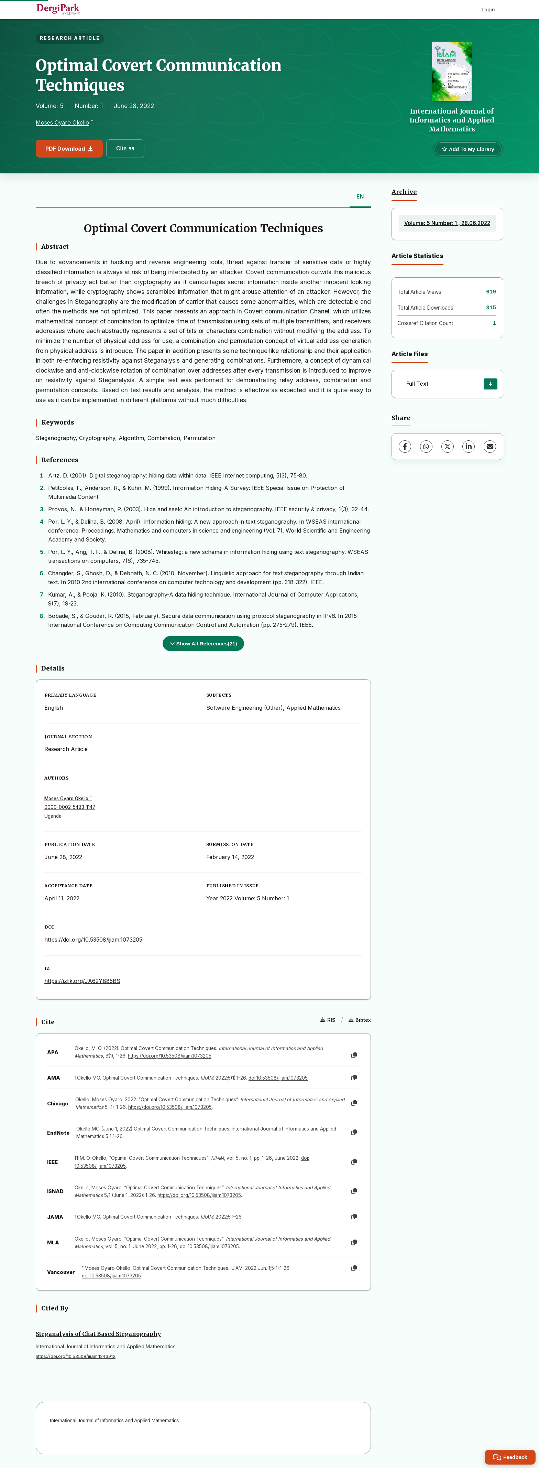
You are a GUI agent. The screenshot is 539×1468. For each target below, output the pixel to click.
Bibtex (360, 1020)
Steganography (56, 438)
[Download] (490, 383)
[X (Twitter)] (447, 446)
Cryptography (97, 438)
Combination (163, 438)
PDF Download (69, 148)
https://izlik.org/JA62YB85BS (82, 980)
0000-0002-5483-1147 (69, 807)
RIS (328, 1020)
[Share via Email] (490, 446)
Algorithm (131, 438)
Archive (404, 192)
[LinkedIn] (468, 446)
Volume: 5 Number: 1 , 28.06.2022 (447, 223)
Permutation (200, 438)
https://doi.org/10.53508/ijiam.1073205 (93, 939)
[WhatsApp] (426, 446)
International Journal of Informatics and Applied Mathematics (451, 120)
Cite (125, 148)
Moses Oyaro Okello (62, 122)
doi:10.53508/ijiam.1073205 (278, 1078)
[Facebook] (405, 446)
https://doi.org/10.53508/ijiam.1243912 (76, 1356)
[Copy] (354, 1055)
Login (488, 9)
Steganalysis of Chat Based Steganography (98, 1333)
